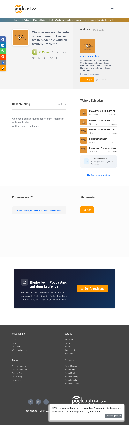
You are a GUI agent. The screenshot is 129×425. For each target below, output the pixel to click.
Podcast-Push (69, 373)
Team (14, 340)
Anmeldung (16, 380)
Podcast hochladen (19, 370)
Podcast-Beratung (71, 366)
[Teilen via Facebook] (3, 39)
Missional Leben (89, 56)
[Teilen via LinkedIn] (3, 45)
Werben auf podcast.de (21, 350)
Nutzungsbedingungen (73, 350)
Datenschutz (69, 354)
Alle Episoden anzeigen (99, 175)
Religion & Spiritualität (90, 74)
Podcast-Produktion (72, 384)
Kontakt (67, 343)
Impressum (16, 347)
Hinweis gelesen (113, 416)
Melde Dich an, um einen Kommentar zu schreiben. (39, 210)
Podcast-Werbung (71, 377)
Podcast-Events (18, 373)
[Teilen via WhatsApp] (3, 51)
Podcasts (27, 20)
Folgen (87, 80)
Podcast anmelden (19, 366)
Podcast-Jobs (69, 370)
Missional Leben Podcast (43, 20)
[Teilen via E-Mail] (3, 62)
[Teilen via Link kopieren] (3, 68)
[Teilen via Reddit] (3, 57)
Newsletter (68, 340)
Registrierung (17, 377)
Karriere (15, 343)
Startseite (17, 20)
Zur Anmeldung (93, 288)
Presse (67, 347)
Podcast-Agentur (70, 380)
